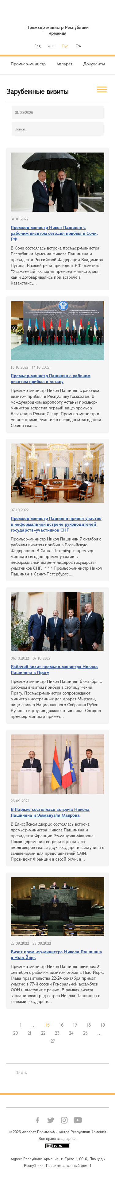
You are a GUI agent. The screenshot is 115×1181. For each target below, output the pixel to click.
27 (53, 1041)
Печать (21, 1072)
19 (103, 1025)
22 (43, 1033)
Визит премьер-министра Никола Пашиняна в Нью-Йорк (56, 954)
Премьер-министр (28, 64)
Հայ (51, 45)
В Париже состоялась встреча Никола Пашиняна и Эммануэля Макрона (50, 812)
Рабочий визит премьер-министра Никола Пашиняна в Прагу (54, 669)
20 (15, 1033)
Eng (37, 45)
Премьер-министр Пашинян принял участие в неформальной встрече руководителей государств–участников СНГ (56, 524)
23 (57, 1033)
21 (30, 1033)
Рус (65, 45)
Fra (78, 45)
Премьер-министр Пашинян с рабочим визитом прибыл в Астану (50, 378)
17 (75, 1025)
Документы (94, 64)
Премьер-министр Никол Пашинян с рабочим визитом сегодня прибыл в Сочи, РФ (54, 233)
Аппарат (64, 64)
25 (85, 1033)
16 (61, 1025)
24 (71, 1033)
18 (88, 1025)
